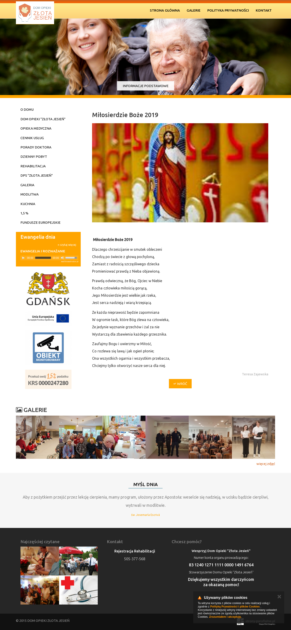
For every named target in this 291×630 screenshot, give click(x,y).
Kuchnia (27, 204)
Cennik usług (32, 138)
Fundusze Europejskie (40, 222)
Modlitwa (29, 194)
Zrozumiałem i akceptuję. (225, 616)
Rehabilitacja (33, 166)
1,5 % (24, 213)
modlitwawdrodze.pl (69, 262)
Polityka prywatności (228, 10)
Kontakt (264, 10)
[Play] (23, 258)
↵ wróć (180, 384)
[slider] (43, 258)
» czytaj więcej (67, 244)
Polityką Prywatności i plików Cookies (235, 606)
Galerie (194, 10)
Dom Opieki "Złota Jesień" (42, 119)
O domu (27, 109)
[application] (49, 258)
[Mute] (62, 258)
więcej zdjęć (265, 464)
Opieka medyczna (35, 128)
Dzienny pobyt (33, 156)
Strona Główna (165, 10)
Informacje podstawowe (145, 86)
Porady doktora (35, 147)
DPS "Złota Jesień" (36, 175)
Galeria (27, 185)
